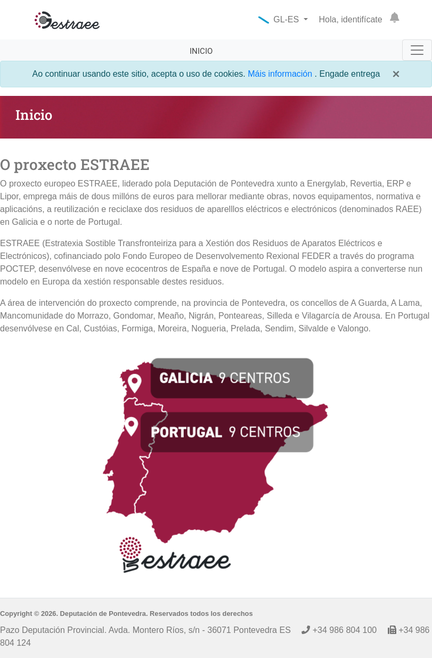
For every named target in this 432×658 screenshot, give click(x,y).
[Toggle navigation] (417, 50)
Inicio (201, 51)
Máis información (281, 73)
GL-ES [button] (279, 19)
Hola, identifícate (350, 19)
